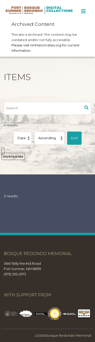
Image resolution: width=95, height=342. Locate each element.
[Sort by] (22, 138)
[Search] (43, 108)
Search (86, 108)
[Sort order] (49, 138)
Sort (74, 138)
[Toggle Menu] (83, 11)
